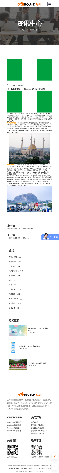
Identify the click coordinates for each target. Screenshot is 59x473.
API (12, 280)
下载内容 (14, 266)
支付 (12, 285)
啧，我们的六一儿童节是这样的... (38, 329)
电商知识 (15, 294)
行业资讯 (15, 289)
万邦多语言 (15, 257)
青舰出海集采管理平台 (39, 431)
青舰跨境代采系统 (37, 428)
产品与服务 (15, 262)
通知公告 (14, 308)
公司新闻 (15, 303)
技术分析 (14, 275)
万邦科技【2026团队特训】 (38, 363)
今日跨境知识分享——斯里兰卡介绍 (20, 229)
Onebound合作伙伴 (14, 431)
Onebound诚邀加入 (14, 428)
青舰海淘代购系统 (37, 425)
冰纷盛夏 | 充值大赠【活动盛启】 (30, 346)
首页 (23, 30)
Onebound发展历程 (14, 425)
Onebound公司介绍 (14, 422)
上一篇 (11, 225)
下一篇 (11, 235)
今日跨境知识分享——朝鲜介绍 (18, 238)
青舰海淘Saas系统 (37, 433)
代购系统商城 (15, 299)
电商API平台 (35, 422)
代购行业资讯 (16, 271)
